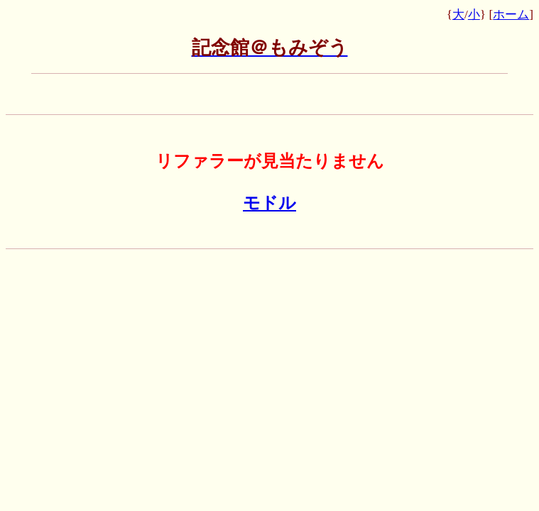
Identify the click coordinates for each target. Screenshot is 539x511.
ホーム (511, 14)
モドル (269, 203)
